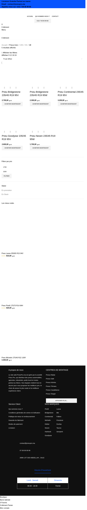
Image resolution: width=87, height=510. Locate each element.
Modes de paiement (16, 424)
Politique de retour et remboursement (22, 416)
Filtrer (6, 176)
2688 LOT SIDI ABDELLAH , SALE (32, 457)
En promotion (7, 190)
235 (21, 45)
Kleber (47, 424)
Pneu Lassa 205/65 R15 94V (12, 253)
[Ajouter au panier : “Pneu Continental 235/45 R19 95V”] (68, 104)
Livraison (12, 428)
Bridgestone (49, 412)
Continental (49, 416)
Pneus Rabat (50, 375)
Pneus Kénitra (51, 382)
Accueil (4, 45)
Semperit (60, 431)
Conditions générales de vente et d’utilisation (24, 412)
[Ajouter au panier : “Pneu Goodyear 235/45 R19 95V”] (12, 148)
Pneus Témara (51, 386)
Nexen (47, 428)
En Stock (5, 194)
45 (26, 45)
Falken (59, 416)
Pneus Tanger (51, 393)
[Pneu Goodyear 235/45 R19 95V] (12, 119)
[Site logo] (12, 11)
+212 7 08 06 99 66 (23, 7)
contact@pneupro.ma (16, 4)
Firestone (60, 420)
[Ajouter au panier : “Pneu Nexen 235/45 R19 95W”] (40, 148)
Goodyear (48, 435)
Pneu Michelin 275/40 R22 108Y (14, 357)
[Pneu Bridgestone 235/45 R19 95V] (12, 74)
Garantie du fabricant (16, 420)
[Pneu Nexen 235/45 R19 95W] (40, 119)
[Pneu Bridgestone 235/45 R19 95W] (40, 74)
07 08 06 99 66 (25, 450)
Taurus (59, 428)
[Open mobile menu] (4, 30)
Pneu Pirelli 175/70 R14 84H (12, 305)
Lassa (59, 409)
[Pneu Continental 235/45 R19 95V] (68, 74)
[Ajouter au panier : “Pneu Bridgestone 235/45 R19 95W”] (40, 104)
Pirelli (47, 409)
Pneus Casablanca (52, 390)
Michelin (48, 420)
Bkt (58, 412)
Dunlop (59, 424)
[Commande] (43, 59)
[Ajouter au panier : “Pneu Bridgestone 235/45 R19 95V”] (12, 104)
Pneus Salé (50, 378)
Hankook (48, 431)
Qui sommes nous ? (16, 409)
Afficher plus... (61, 400)
